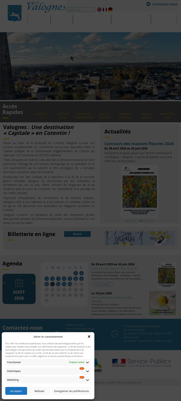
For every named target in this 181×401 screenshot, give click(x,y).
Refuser (40, 391)
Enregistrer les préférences (71, 391)
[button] (89, 336)
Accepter (16, 391)
